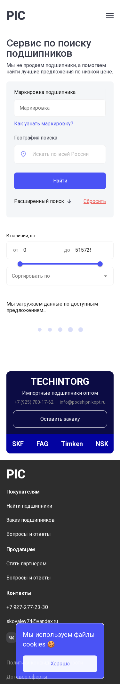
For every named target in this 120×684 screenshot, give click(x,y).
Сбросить (95, 201)
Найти (60, 181)
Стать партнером (26, 564)
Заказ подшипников (30, 520)
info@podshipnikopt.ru (83, 402)
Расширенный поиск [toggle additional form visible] (43, 201)
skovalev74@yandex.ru (32, 621)
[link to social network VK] (11, 638)
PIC (15, 16)
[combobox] (69, 154)
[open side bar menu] (110, 15)
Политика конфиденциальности (44, 663)
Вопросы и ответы (28, 534)
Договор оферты (26, 677)
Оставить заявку (60, 419)
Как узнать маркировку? (43, 124)
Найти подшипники (29, 506)
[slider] (19, 263)
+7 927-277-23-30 (27, 607)
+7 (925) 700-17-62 (33, 402)
